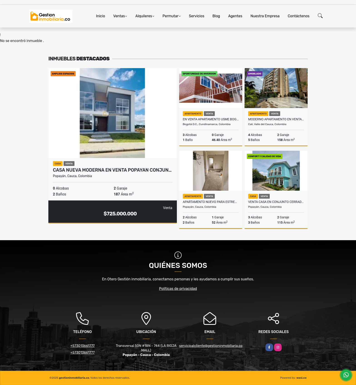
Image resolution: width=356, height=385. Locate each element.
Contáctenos (298, 16)
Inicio (100, 16)
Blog (216, 16)
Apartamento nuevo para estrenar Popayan (211, 202)
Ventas (119, 16)
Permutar (170, 16)
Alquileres (143, 16)
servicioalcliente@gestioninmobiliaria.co (210, 346)
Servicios (196, 16)
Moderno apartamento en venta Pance (276, 119)
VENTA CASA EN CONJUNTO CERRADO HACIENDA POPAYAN (276, 202)
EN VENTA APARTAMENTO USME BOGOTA (211, 119)
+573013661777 (82, 346)
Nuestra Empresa (264, 16)
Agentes (235, 16)
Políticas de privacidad (178, 288)
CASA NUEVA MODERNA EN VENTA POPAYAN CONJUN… (112, 170)
